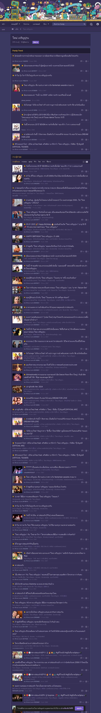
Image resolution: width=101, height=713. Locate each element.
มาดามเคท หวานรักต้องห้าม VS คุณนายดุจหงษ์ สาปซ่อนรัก (49, 307)
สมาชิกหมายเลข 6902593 (32, 183)
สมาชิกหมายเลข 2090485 (32, 617)
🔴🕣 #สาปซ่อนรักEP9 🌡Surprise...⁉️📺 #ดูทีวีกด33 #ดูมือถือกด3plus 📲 (55, 695)
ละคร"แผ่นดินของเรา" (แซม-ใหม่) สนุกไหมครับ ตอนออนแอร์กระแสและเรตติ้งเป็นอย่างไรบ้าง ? (56, 318)
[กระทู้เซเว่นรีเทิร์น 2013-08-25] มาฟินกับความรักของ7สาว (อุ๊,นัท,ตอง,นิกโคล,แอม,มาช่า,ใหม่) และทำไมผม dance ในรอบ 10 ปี (52, 116)
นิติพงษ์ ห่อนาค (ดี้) (40, 624)
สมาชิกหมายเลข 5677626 (20, 639)
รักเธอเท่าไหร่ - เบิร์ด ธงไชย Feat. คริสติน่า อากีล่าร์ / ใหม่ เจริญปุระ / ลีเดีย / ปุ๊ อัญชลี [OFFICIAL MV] (47, 444)
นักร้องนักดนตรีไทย (58, 181)
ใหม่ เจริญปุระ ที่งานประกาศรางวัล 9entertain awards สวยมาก (48, 85)
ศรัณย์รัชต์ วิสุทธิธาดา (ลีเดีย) (32, 358)
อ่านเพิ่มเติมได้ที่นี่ (67, 708)
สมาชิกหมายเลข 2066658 (20, 589)
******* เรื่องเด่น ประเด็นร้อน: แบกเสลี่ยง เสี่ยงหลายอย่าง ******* (50, 467)
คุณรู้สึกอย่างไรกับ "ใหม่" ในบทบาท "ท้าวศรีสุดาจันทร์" (46, 297)
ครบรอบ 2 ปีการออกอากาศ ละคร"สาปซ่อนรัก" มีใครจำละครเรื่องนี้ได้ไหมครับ (54, 342)
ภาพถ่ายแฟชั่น (45, 470)
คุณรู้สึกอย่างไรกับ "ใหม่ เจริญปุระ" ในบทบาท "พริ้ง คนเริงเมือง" (50, 278)
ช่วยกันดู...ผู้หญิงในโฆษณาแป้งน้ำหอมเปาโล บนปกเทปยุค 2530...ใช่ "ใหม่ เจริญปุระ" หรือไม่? (54, 201)
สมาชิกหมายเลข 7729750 (20, 579)
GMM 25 (46, 586)
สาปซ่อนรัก (18, 565)
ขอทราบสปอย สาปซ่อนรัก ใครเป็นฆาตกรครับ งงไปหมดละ (37, 686)
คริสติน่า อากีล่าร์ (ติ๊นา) (59, 356)
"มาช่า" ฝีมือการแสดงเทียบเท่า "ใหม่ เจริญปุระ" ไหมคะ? (35, 497)
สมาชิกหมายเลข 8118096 (29, 110)
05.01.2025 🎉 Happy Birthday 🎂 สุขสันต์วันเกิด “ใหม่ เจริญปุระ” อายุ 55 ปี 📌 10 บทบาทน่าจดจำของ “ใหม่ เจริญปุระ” (55, 225)
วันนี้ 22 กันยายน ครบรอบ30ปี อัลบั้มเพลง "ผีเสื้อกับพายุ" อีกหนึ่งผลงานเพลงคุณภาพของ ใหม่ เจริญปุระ (54, 330)
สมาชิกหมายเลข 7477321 (20, 607)
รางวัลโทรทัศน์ (58, 479)
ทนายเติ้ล (15, 195)
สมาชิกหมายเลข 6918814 (20, 501)
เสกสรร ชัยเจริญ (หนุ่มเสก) (65, 205)
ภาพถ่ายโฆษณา (38, 205)
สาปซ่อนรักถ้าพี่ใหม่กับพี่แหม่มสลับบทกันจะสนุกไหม (34, 593)
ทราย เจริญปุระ (16, 508)
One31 (14, 586)
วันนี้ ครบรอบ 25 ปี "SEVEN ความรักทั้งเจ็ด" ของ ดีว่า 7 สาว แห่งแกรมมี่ (51, 124)
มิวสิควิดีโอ (31, 470)
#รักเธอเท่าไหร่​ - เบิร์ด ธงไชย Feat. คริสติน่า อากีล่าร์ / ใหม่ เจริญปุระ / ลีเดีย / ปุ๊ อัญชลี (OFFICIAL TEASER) (48, 145)
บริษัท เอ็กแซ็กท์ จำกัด (68, 322)
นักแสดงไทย (51, 229)
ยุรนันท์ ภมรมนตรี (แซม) (54, 322)
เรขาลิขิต (24, 120)
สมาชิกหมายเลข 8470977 (29, 71)
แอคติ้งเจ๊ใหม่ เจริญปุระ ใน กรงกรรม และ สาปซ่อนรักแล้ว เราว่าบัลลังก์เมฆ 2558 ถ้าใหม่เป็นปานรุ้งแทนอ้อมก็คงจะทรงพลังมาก (50, 663)
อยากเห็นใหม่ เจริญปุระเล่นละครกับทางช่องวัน (43, 612)
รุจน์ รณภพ (25, 528)
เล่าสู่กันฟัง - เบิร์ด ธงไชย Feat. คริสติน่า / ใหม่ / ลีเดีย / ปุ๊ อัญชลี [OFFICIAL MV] (44, 409)
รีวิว (35, 162)
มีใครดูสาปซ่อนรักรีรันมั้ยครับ (25, 544)
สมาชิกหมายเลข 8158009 (29, 90)
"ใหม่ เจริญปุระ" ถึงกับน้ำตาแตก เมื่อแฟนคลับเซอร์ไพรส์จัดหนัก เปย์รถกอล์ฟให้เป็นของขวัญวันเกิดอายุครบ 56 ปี (56, 213)
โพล (39, 162)
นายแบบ (37, 470)
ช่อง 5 (34, 322)
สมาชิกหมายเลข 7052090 (32, 521)
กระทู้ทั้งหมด (16, 162)
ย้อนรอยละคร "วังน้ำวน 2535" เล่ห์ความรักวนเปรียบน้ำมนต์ (46, 95)
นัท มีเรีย (19, 586)
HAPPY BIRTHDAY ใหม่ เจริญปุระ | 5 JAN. (42, 236)
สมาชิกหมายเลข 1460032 (20, 61)
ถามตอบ (24, 162)
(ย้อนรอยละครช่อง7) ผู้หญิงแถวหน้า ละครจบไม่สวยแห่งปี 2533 (48, 66)
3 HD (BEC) (27, 310)
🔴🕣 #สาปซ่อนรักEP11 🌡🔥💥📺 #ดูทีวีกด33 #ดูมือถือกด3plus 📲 (53, 653)
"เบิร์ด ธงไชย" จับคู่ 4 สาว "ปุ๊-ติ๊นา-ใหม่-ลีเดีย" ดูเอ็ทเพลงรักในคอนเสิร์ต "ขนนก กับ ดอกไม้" (55, 432)
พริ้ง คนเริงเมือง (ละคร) (30, 280)
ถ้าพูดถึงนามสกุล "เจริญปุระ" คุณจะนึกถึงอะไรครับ (45, 487)
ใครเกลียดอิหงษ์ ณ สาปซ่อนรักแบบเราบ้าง (30, 643)
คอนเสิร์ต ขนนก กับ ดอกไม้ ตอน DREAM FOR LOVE (45, 398)
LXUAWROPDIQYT (29, 472)
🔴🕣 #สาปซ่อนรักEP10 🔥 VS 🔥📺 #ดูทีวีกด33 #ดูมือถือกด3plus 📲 (53, 674)
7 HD (25, 258)
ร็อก (44, 334)
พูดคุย (30, 162)
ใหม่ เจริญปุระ (54, 169)
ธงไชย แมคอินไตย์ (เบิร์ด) (31, 356)
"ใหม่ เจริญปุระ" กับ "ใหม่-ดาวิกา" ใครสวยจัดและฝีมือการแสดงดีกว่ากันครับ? (43, 534)
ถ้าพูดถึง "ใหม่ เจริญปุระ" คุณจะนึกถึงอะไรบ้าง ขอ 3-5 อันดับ (49, 246)
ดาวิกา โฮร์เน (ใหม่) (27, 537)
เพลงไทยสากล (31, 193)
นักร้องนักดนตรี (37, 181)
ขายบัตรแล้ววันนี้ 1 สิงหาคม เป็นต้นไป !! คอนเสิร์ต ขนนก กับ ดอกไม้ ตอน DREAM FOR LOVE (55, 135)
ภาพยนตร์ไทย (49, 193)
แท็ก (16, 29)
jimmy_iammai (26, 100)
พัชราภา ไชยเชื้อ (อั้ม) (18, 577)
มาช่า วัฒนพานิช (64, 169)
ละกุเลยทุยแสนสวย (18, 648)
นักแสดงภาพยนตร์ (59, 489)
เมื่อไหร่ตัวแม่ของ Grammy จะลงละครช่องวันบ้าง (33, 584)
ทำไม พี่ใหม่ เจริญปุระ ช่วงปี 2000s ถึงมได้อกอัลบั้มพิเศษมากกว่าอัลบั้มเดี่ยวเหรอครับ (56, 177)
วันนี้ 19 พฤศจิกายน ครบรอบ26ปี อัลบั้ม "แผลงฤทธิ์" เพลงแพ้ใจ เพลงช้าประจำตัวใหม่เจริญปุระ (55, 267)
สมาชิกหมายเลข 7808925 (32, 232)
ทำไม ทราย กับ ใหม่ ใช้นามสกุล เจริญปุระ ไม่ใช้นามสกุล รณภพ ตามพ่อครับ (43, 525)
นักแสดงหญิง (37, 217)
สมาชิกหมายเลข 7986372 (20, 81)
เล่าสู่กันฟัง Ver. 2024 (33, 387)
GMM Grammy (44, 169)
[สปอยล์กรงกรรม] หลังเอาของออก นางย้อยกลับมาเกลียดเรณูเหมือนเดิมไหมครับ (45, 56)
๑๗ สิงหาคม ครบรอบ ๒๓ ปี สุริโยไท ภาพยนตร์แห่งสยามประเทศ (50, 365)
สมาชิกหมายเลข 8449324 (32, 293)
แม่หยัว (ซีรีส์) (60, 300)
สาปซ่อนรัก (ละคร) (37, 310)
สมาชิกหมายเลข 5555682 (32, 658)
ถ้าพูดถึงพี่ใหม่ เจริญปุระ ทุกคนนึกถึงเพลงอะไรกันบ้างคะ (36, 622)
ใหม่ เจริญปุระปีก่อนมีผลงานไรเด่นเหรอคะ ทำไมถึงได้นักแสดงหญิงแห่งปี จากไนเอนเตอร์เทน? (48, 632)
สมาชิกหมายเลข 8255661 (29, 140)
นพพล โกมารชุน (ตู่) (52, 258)
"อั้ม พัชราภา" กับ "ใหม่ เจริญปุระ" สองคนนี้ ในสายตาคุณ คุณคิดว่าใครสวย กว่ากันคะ (47, 575)
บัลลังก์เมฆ (44, 668)
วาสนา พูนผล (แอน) (64, 655)
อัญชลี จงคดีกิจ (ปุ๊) (45, 356)
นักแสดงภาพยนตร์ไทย (39, 229)
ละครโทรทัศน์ (60, 229)
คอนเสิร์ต (26, 380)
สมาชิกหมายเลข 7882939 (20, 598)
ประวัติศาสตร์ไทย (70, 300)
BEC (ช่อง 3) (68, 229)
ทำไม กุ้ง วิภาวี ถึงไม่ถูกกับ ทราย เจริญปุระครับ (32, 75)
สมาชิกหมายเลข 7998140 (20, 530)
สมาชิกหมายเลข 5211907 (20, 627)
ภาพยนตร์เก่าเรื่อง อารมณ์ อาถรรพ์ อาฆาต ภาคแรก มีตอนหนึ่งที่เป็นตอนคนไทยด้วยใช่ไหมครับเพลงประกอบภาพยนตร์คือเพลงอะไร (49, 189)
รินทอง (24, 130)
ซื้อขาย (49, 162)
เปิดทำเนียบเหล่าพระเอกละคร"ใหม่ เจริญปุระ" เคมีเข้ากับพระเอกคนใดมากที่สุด (54, 554)
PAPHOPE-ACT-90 (18, 691)
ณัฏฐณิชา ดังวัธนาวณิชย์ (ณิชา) (41, 677)
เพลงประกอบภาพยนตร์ (19, 193)
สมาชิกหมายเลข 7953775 (20, 570)
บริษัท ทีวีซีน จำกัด (64, 688)
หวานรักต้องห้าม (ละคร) (51, 310)
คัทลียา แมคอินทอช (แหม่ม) (53, 518)
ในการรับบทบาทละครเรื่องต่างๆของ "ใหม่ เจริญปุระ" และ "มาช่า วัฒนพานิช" (55, 288)
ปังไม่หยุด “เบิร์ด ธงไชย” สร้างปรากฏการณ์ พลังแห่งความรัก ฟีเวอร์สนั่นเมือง (53, 105)
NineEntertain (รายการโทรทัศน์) (73, 479)
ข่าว (43, 162)
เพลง (25, 169)
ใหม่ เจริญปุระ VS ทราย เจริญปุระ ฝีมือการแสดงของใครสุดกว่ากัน (39, 603)
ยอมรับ (79, 708)
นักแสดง (37, 577)
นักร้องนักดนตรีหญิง (33, 169)
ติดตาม (35, 42)
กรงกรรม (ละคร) (35, 668)
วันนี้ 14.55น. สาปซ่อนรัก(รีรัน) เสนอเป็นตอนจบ (44, 515)
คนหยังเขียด (27, 208)
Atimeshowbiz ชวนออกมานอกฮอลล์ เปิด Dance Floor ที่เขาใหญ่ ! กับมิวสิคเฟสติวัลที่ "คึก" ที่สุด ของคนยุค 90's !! (55, 375)
